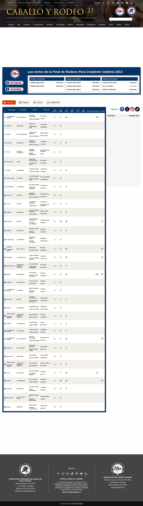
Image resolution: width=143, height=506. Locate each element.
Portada (11, 25)
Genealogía (60, 25)
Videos (118, 25)
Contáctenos (70, 2)
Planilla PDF (54, 102)
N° (5, 111)
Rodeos (70, 25)
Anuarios (27, 25)
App (18, 25)
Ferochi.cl (11, 2)
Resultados (80, 25)
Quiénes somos (58, 2)
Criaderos (102, 25)
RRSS (38, 2)
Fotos (111, 25)
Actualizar (10, 102)
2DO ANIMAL (60, 110)
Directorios (46, 2)
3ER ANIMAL (72, 110)
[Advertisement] (71, 44)
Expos (127, 25)
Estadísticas (91, 25)
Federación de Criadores (25, 2)
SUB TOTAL (66, 110)
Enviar (39, 102)
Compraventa (38, 25)
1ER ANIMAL (54, 110)
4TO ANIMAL (83, 110)
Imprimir (25, 102)
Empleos (49, 25)
